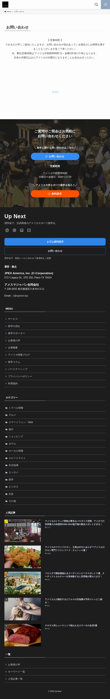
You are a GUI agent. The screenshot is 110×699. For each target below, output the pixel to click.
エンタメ (13, 472)
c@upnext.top (20, 295)
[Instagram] (14, 230)
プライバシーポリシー (20, 376)
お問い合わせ (55, 251)
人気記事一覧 (15, 679)
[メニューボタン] (105, 4)
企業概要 (13, 347)
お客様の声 (14, 340)
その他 (12, 501)
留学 (11, 479)
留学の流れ (14, 326)
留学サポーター (16, 333)
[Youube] (29, 230)
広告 (11, 494)
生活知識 (13, 465)
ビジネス (13, 486)
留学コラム (14, 362)
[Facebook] (7, 230)
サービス (13, 319)
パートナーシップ (17, 369)
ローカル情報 (16, 451)
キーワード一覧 (16, 671)
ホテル (12, 443)
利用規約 (13, 383)
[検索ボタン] (96, 4)
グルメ (12, 415)
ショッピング (16, 436)
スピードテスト (17, 458)
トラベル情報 (16, 408)
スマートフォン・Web (21, 422)
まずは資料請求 (55, 241)
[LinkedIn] (21, 230)
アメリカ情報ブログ (19, 354)
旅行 (11, 429)
